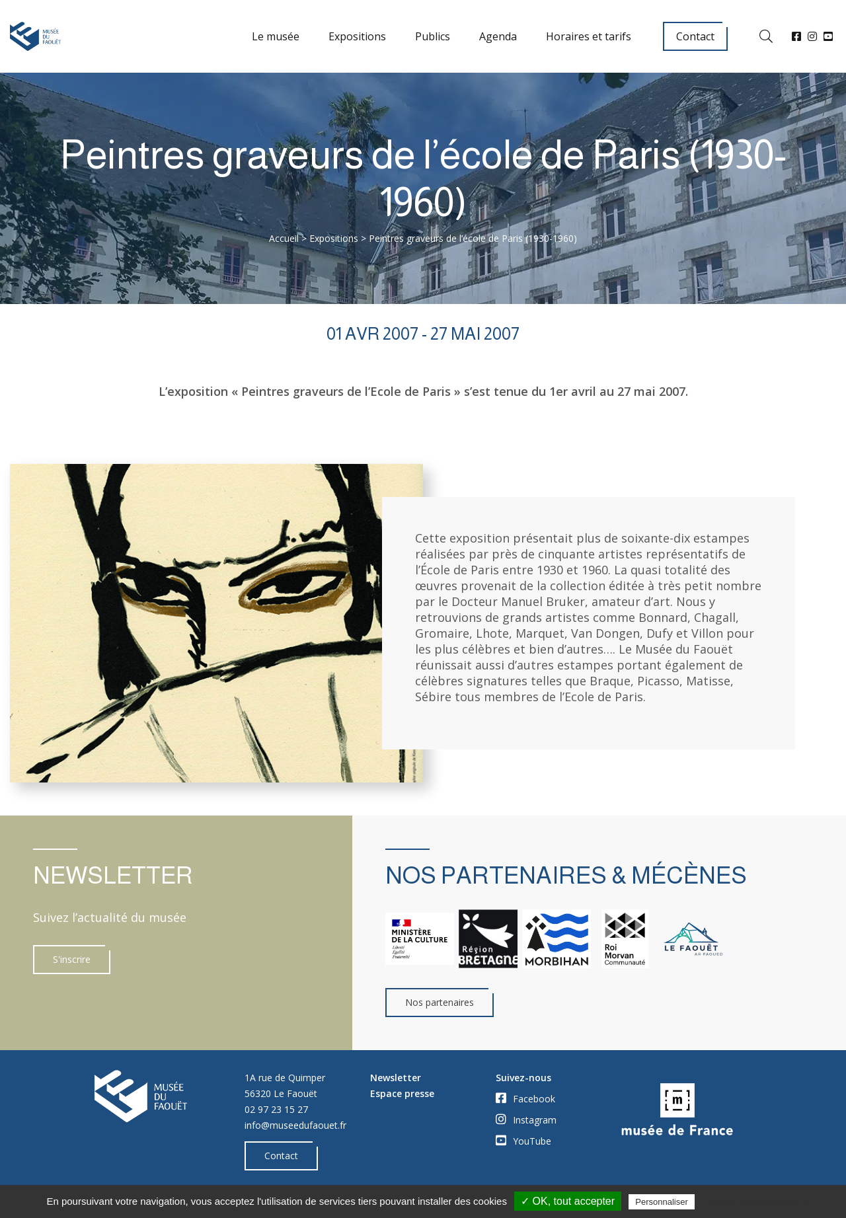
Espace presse (402, 1093)
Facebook (525, 1098)
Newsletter (395, 1077)
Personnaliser (661, 1202)
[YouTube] (828, 36)
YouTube (523, 1140)
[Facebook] (796, 36)
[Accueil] (35, 36)
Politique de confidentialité (755, 1201)
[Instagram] (812, 36)
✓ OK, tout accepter (568, 1201)
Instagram (526, 1119)
